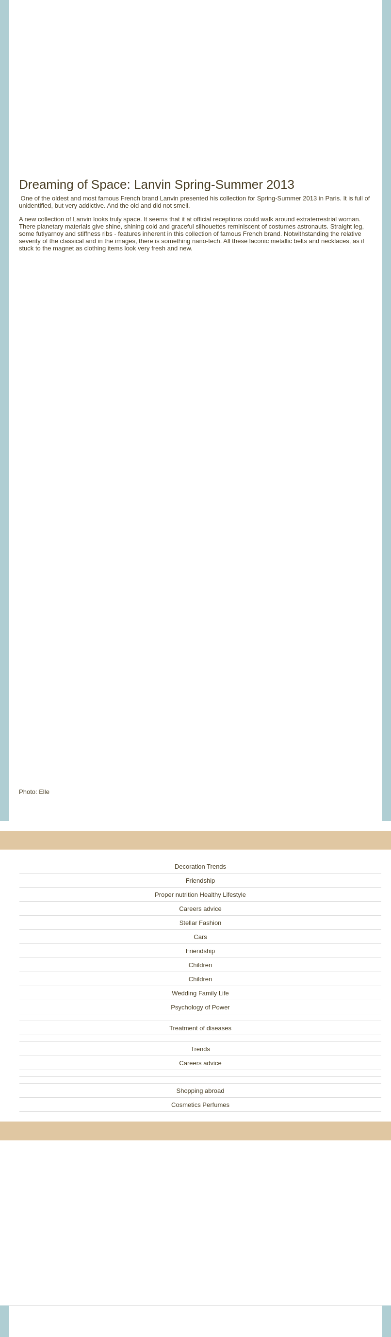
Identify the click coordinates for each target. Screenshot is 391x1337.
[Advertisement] (195, 78)
